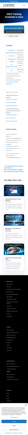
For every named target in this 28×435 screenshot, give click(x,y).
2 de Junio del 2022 (11, 118)
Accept (14, 421)
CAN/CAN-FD (11, 56)
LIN (11, 70)
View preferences (14, 429)
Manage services (14, 417)
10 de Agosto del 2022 (11, 105)
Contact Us (20, 433)
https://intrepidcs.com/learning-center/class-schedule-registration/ (13, 82)
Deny (14, 425)
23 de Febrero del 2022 (12, 99)
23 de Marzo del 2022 (11, 114)
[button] (26, 405)
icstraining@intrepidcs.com (14, 157)
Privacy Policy (8, 433)
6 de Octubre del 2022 (11, 121)
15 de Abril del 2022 (11, 102)
